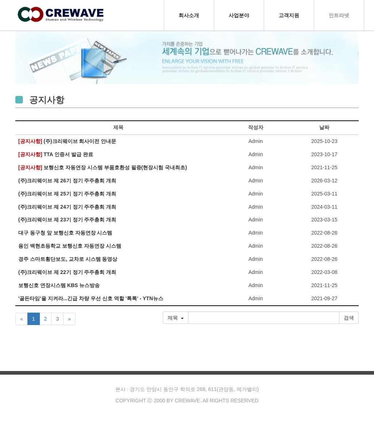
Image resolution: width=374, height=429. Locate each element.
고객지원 (289, 15)
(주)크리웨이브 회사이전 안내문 (67, 141)
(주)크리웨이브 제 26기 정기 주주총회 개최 (67, 181)
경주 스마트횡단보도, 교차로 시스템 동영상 (67, 259)
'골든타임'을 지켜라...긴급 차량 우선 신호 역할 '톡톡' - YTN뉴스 (90, 299)
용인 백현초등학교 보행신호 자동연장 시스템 (69, 246)
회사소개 (189, 15)
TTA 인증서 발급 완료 (55, 155)
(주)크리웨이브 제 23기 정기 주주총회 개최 (67, 220)
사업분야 (239, 15)
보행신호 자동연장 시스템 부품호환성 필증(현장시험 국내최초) (102, 168)
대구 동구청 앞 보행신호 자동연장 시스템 (65, 233)
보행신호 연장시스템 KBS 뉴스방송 (59, 286)
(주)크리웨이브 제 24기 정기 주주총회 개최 (67, 207)
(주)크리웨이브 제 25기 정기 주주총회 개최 (67, 194)
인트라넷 (339, 15)
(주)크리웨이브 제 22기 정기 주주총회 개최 (67, 272)
